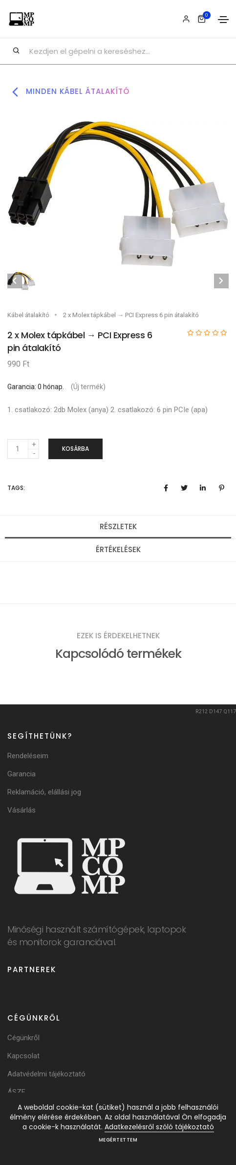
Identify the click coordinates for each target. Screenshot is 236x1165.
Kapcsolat (23, 1055)
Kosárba (75, 448)
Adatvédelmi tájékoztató (46, 1074)
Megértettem (118, 1139)
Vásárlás (21, 810)
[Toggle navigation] (223, 19)
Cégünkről (23, 1037)
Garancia (21, 773)
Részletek (118, 526)
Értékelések (118, 549)
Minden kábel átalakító (68, 92)
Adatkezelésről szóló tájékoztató (159, 1127)
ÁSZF (16, 1092)
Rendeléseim (27, 755)
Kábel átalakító (28, 315)
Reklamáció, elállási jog (44, 792)
